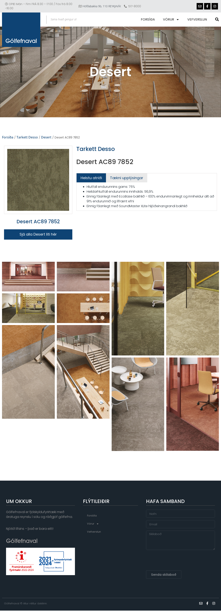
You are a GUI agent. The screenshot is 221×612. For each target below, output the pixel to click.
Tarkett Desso (27, 137)
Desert (46, 137)
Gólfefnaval (21, 43)
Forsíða (148, 19)
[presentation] (176, 560)
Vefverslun (197, 19)
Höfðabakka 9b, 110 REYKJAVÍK (102, 6)
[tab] (91, 177)
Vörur (171, 19)
